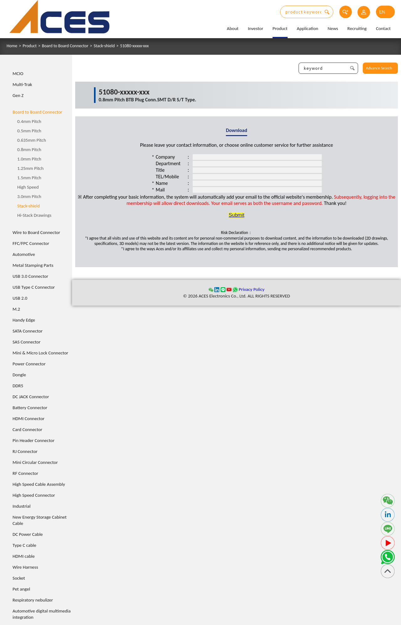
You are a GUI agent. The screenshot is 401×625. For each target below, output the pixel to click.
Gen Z (18, 95)
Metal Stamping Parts (33, 265)
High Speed (28, 187)
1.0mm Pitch (29, 159)
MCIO (18, 73)
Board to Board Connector (65, 46)
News (333, 28)
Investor (255, 28)
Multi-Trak (22, 84)
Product (280, 28)
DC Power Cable (28, 534)
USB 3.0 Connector (30, 276)
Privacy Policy (251, 289)
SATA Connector (28, 331)
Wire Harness (25, 567)
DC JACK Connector (31, 396)
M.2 (16, 309)
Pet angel (21, 589)
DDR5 (18, 386)
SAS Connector (26, 342)
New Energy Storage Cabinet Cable (40, 520)
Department (168, 163)
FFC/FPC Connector (31, 243)
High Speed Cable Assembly (39, 484)
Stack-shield (104, 46)
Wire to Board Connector (36, 232)
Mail (160, 190)
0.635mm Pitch (31, 140)
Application (307, 28)
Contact (383, 28)
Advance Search (379, 68)
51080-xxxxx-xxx (134, 46)
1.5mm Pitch (29, 177)
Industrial (21, 506)
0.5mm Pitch (29, 131)
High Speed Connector (34, 495)
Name (162, 183)
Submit (236, 215)
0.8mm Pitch (29, 149)
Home (12, 46)
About (232, 28)
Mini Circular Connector (35, 462)
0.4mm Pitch (29, 121)
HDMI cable (24, 556)
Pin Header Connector (34, 440)
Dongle (19, 375)
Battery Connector (30, 407)
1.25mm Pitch (30, 168)
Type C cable (24, 545)
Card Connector (27, 429)
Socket (19, 578)
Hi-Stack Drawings (34, 215)
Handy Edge (24, 320)
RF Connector (25, 473)
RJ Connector (25, 451)
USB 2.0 (20, 298)
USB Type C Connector (34, 287)
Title (160, 170)
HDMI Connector (28, 418)
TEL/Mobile (167, 177)
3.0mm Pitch (29, 196)
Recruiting (357, 28)
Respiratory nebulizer (33, 600)
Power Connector (29, 364)
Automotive (24, 254)
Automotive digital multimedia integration (41, 614)
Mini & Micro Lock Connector (40, 353)
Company (165, 157)
